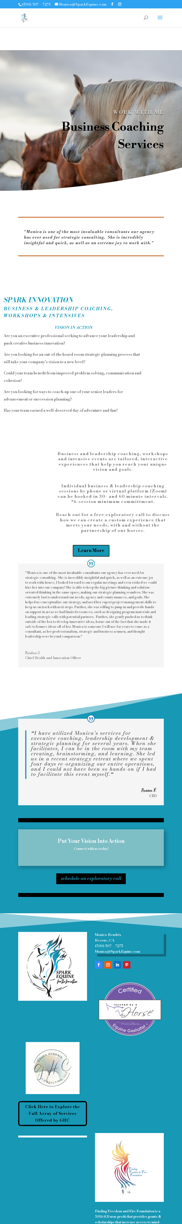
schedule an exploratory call (90, 875)
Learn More (91, 551)
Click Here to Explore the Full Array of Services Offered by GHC (52, 1113)
